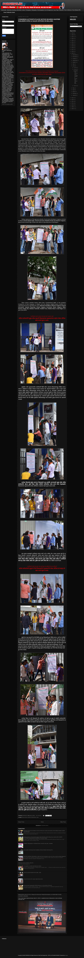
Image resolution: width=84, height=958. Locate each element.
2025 (73, 34)
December (75, 54)
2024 (73, 36)
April (74, 89)
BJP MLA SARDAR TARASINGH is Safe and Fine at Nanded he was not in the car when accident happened (45, 856)
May (74, 88)
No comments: (39, 815)
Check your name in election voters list (25, 862)
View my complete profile (7, 104)
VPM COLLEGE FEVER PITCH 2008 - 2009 (32, 872)
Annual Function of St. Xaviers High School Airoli (33, 879)
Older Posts (63, 822)
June (74, 65)
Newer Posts (21, 822)
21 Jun (75, 67)
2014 (73, 97)
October (74, 58)
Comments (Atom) (44, 825)
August (74, 62)
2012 (73, 101)
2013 (73, 99)
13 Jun (75, 69)
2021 (73, 42)
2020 (73, 44)
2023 (73, 38)
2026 (73, 33)
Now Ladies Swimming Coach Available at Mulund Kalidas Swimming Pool (38, 849)
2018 (73, 47)
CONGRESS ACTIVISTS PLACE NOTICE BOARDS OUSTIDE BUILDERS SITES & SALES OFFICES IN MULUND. (39, 20)
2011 (73, 103)
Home (42, 822)
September (75, 60)
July (74, 64)
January (74, 95)
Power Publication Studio (9, 12)
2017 (73, 49)
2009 (73, 106)
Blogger (66, 955)
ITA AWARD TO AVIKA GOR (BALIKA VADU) (32, 866)
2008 (73, 108)
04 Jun (75, 85)
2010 (73, 105)
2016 (73, 51)
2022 (73, 40)
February (75, 93)
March (74, 91)
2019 (73, 45)
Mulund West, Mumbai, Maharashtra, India (30, 817)
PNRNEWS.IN (6, 49)
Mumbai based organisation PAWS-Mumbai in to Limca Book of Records (38, 885)
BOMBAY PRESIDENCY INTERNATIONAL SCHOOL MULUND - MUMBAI (38, 843)
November (75, 56)
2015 (73, 53)
